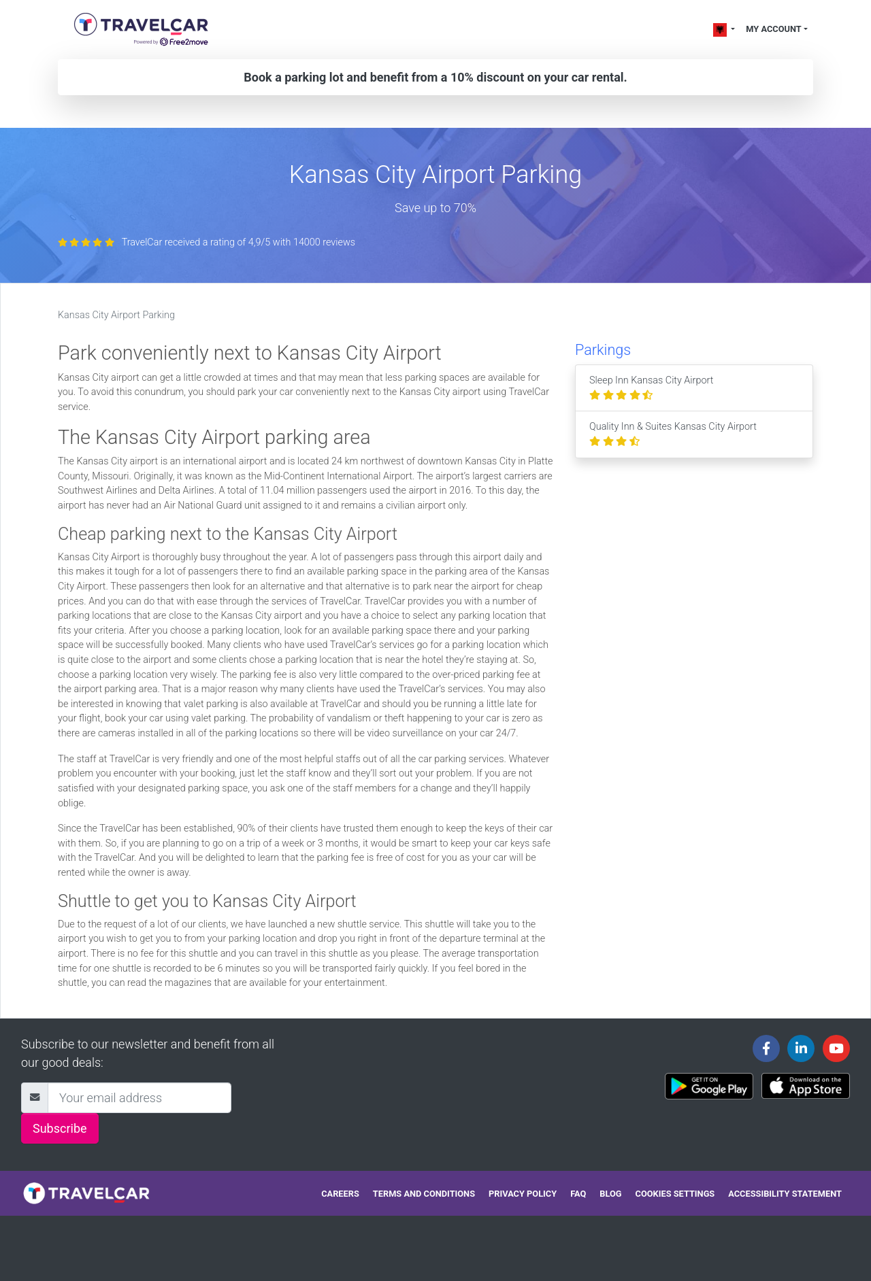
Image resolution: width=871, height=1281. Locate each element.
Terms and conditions (424, 1194)
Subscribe (60, 1128)
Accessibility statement (785, 1194)
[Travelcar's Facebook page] (766, 1048)
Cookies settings (675, 1194)
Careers (340, 1194)
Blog (610, 1194)
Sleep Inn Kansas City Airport (651, 388)
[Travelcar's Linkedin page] (801, 1048)
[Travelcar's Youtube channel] (836, 1048)
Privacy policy (523, 1194)
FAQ (578, 1194)
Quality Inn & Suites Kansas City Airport (673, 434)
